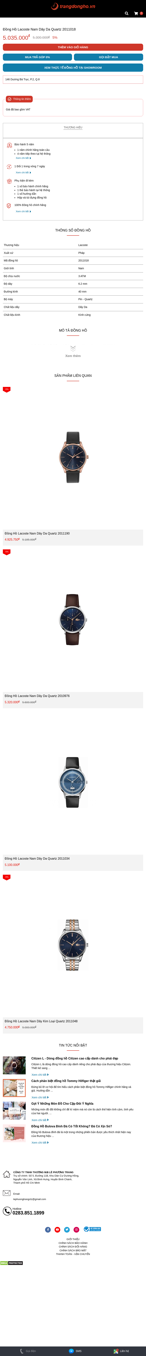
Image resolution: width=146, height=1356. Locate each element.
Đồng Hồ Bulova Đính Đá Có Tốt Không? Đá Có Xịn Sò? (71, 1128)
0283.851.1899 (28, 1215)
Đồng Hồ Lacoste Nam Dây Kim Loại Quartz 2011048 (41, 1023)
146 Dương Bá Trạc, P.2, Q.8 (22, 81)
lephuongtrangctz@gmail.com (29, 1201)
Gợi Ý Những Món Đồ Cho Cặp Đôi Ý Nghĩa (62, 1106)
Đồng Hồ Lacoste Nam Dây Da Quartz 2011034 (37, 860)
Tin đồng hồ (10, 6)
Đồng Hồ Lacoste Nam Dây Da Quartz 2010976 (37, 698)
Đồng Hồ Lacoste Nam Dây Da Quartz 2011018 (39, 29)
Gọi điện (27, 1351)
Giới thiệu (73, 1241)
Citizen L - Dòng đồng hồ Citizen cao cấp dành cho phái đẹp (74, 1060)
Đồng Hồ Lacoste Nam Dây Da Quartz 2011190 (37, 535)
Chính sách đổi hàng (73, 1248)
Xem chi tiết (22, 160)
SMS (74, 1351)
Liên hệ (121, 1351)
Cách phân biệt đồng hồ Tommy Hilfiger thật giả (66, 1083)
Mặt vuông (9, 2)
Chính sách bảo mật (73, 1252)
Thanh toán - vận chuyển (73, 1256)
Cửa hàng (9, 14)
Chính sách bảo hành (73, 1245)
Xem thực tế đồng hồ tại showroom (73, 70)
